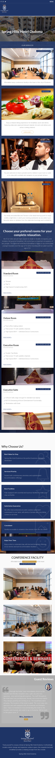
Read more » (7, 293)
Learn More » (27, 132)
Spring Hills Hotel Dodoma (27, 754)
